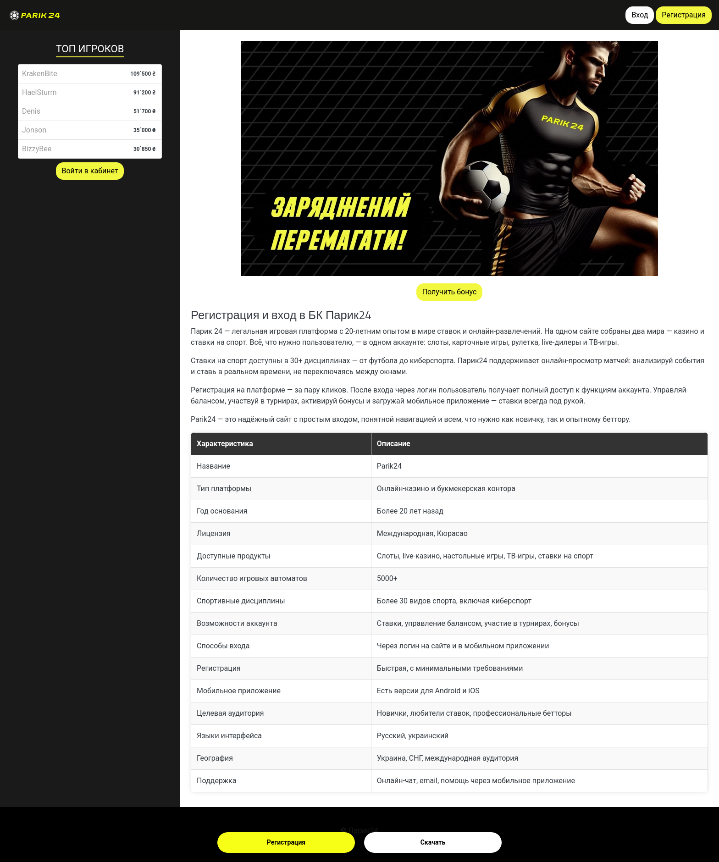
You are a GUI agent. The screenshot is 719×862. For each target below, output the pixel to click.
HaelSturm (39, 92)
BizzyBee (36, 148)
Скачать (433, 842)
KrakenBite (39, 73)
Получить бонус (449, 291)
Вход (639, 15)
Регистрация (286, 842)
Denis (31, 111)
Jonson (34, 130)
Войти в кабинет (90, 170)
